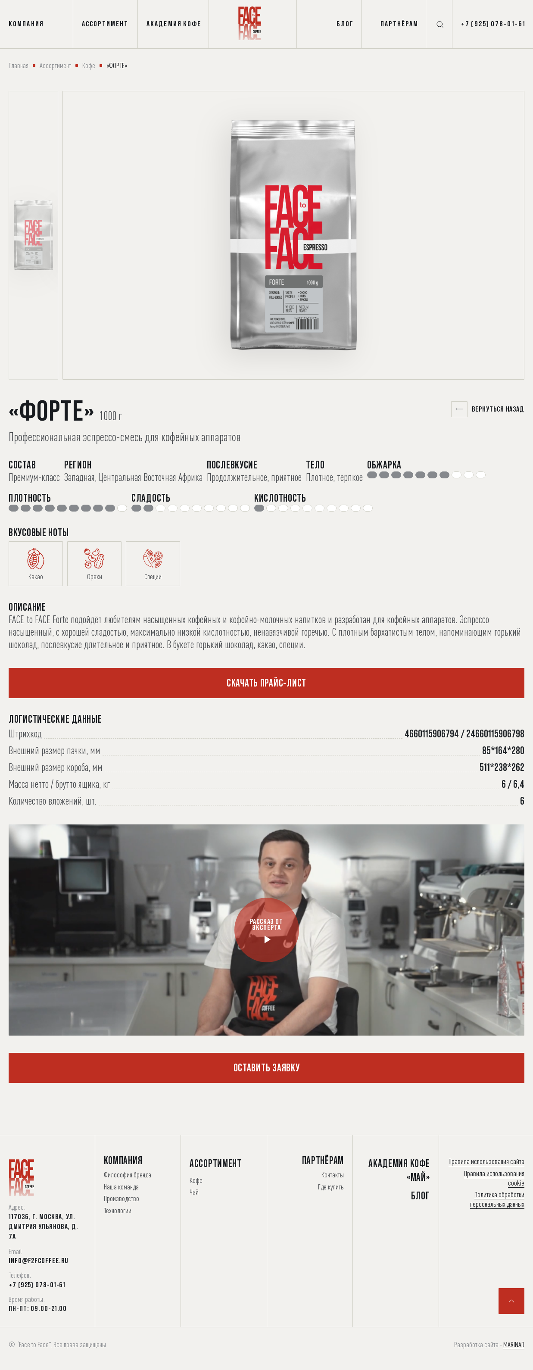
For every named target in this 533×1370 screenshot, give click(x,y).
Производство (121, 1198)
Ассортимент (55, 65)
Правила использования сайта (486, 1161)
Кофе (88, 65)
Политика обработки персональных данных (497, 1199)
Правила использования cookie (494, 1178)
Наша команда (121, 1186)
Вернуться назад (488, 409)
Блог (420, 1195)
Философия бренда (127, 1174)
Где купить (331, 1186)
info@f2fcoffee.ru (39, 1260)
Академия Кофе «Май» (399, 1170)
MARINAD (513, 1344)
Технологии (117, 1210)
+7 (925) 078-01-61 (37, 1284)
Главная (18, 65)
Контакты (332, 1174)
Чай (194, 1191)
